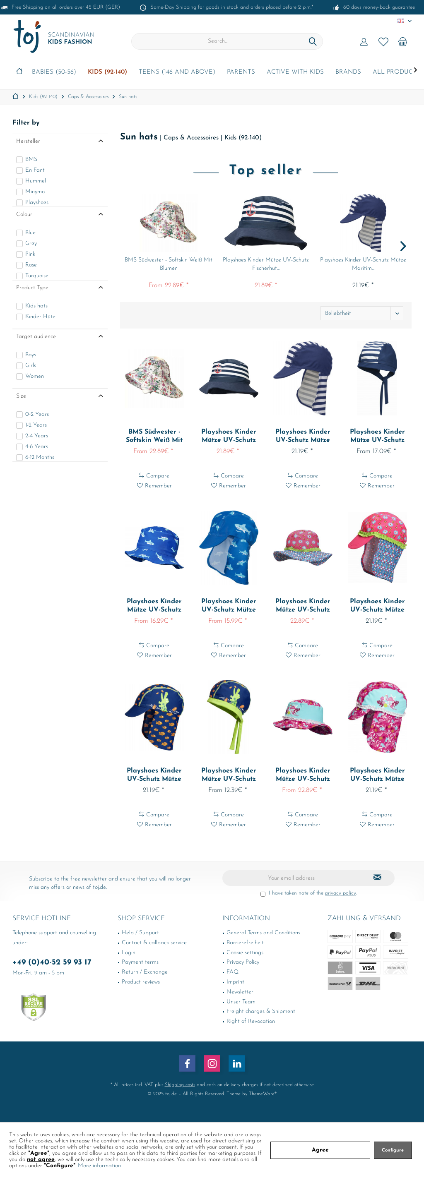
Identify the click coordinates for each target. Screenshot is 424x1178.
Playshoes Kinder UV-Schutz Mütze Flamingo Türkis (377, 775)
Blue (30, 233)
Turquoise (36, 276)
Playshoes (36, 202)
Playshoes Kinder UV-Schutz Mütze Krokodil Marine (154, 775)
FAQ (232, 972)
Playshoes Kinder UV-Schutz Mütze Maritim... (363, 264)
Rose (31, 265)
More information (99, 1166)
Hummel (35, 181)
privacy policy (340, 893)
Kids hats (36, 306)
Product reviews (141, 982)
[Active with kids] (295, 72)
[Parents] (241, 72)
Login (128, 953)
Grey (31, 243)
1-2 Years (36, 425)
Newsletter (239, 992)
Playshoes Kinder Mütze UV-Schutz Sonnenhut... (302, 606)
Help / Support (140, 933)
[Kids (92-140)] (107, 72)
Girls (30, 365)
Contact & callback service (154, 943)
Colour (24, 214)
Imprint (235, 982)
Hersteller (28, 141)
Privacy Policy (242, 962)
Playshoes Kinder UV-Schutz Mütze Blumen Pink (377, 606)
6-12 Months (39, 457)
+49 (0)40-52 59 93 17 (52, 963)
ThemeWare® (263, 1094)
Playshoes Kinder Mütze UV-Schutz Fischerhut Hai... (154, 606)
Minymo (35, 192)
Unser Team (240, 1002)
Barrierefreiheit (245, 943)
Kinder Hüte (40, 317)
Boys (30, 355)
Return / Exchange (145, 972)
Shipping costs (180, 1084)
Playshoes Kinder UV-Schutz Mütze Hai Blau (228, 606)
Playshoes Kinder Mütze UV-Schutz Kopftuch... (377, 436)
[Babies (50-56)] (54, 72)
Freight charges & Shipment (260, 1011)
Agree (320, 1150)
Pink (30, 254)
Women (34, 376)
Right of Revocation (250, 1021)
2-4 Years (36, 436)
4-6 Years (36, 447)
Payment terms (140, 962)
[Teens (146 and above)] (177, 72)
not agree (41, 1159)
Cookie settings (244, 953)
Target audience (36, 336)
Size (21, 396)
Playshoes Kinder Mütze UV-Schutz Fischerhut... (266, 264)
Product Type (32, 288)
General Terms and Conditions (263, 933)
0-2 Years (37, 414)
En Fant (35, 170)
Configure (393, 1150)
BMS (31, 159)
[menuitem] (403, 41)
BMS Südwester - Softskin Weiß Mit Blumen (168, 264)
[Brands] (348, 72)
